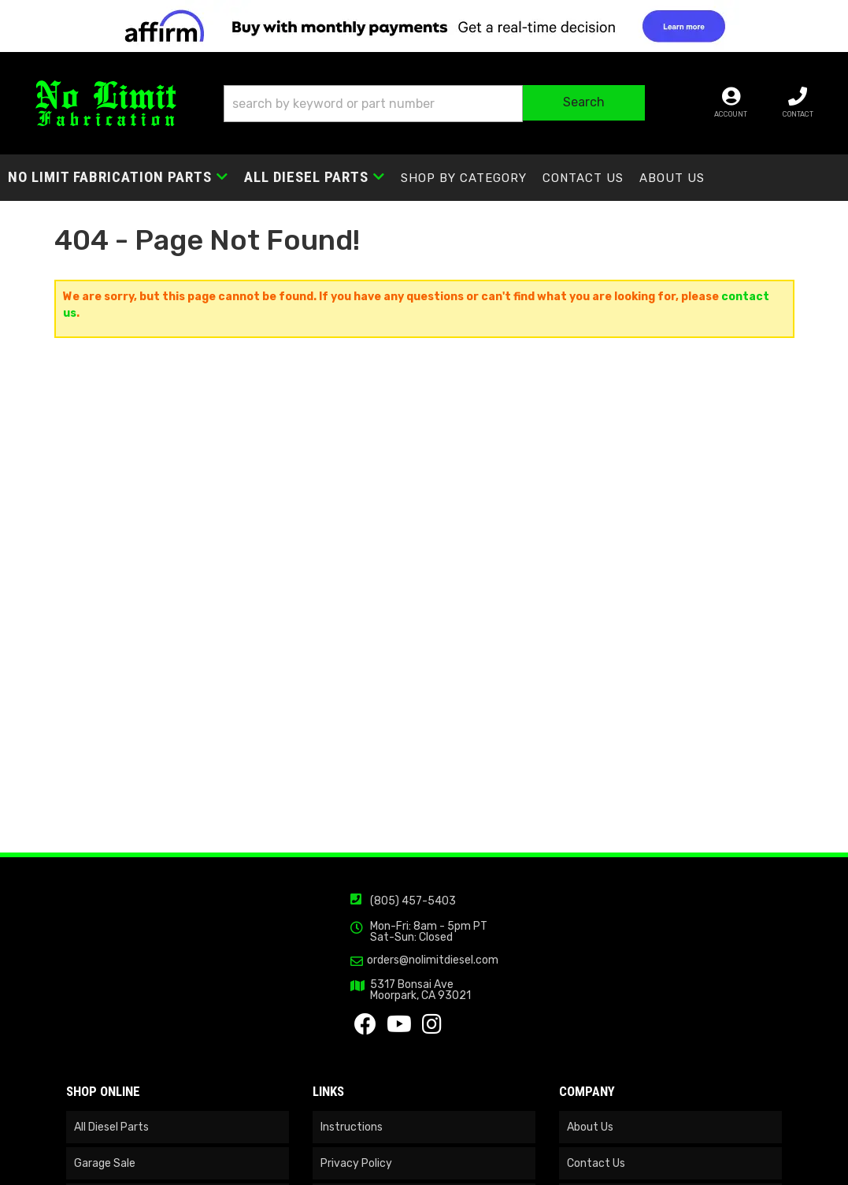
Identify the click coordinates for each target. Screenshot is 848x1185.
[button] (434, 103)
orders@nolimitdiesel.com (432, 960)
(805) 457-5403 (413, 901)
